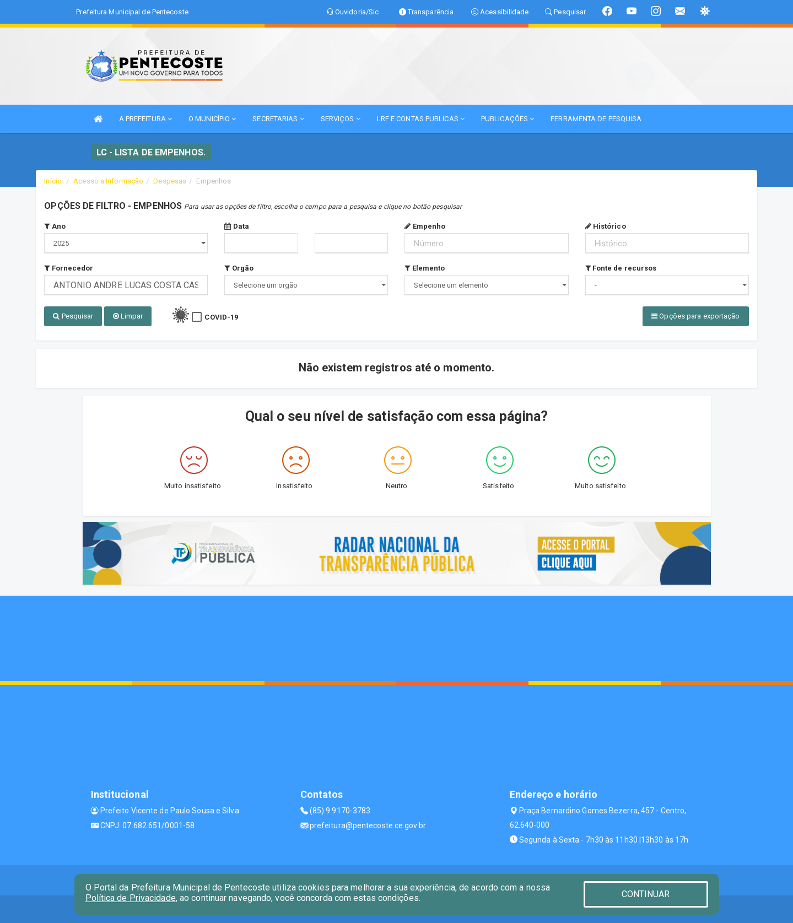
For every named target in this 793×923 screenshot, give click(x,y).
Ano (55, 226)
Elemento (424, 268)
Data (236, 226)
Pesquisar (73, 316)
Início (53, 181)
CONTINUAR (646, 894)
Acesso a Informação (108, 181)
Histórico (605, 226)
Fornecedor (68, 268)
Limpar (128, 316)
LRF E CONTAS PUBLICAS (421, 119)
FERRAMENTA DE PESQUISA (596, 119)
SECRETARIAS (278, 119)
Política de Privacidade (130, 898)
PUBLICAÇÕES (507, 119)
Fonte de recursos (621, 268)
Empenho (424, 226)
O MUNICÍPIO (212, 119)
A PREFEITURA (145, 119)
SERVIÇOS (340, 119)
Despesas (169, 181)
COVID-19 (221, 317)
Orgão (238, 268)
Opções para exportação (695, 316)
